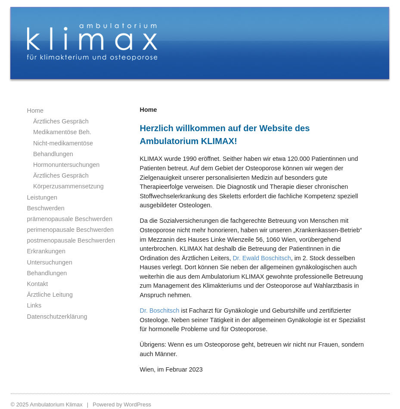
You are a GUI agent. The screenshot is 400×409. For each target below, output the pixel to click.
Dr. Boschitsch (160, 310)
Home (35, 110)
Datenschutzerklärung (57, 316)
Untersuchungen (50, 262)
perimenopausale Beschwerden (70, 229)
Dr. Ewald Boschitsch (262, 258)
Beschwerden (46, 208)
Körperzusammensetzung (68, 186)
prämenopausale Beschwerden (69, 218)
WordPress (137, 404)
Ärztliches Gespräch (61, 121)
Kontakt (37, 283)
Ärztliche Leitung (50, 294)
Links (34, 305)
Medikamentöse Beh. (62, 132)
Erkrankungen (46, 251)
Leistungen (42, 197)
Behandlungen (47, 273)
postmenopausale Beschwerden (71, 240)
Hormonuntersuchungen (66, 164)
